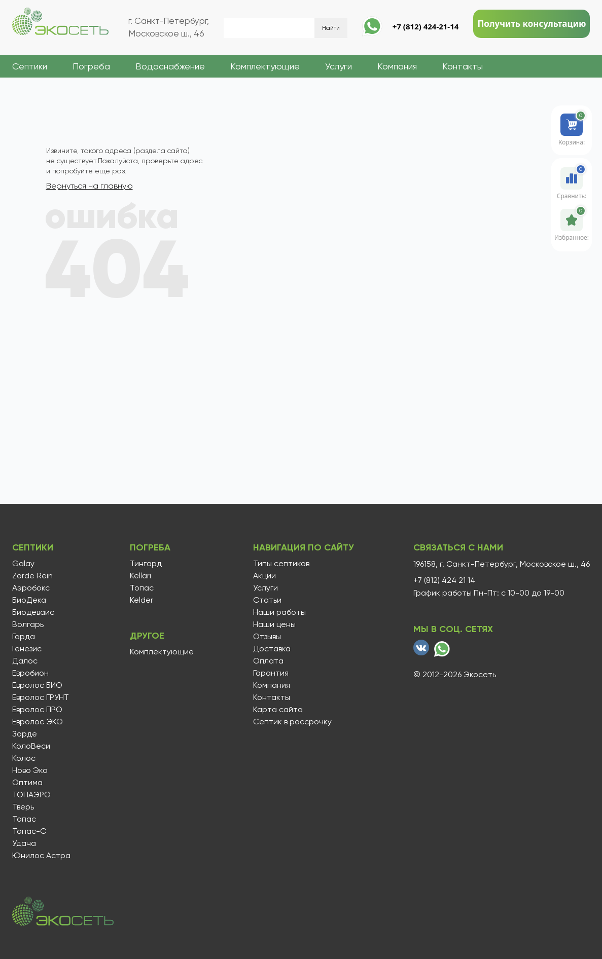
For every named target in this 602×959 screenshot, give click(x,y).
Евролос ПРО (37, 710)
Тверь (23, 807)
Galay (23, 564)
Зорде (24, 734)
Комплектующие (265, 66)
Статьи (267, 600)
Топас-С (29, 831)
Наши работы (279, 612)
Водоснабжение (170, 66)
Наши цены (274, 624)
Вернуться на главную (89, 186)
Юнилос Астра (41, 856)
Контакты (462, 66)
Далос (25, 661)
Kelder (141, 600)
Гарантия (271, 673)
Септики (29, 66)
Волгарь (28, 624)
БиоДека (29, 600)
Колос (24, 758)
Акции (264, 576)
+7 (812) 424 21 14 (444, 580)
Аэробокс (31, 588)
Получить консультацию (531, 23)
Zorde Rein (32, 576)
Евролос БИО (37, 685)
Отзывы (267, 637)
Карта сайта (278, 710)
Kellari (140, 576)
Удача (24, 843)
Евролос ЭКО (37, 722)
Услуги (338, 66)
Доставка (272, 649)
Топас (24, 819)
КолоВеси (31, 746)
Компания (397, 66)
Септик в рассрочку (292, 722)
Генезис (27, 649)
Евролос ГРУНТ (40, 697)
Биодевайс (33, 612)
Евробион (30, 673)
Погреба (91, 66)
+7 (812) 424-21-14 (426, 26)
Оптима (27, 783)
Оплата (268, 661)
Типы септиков (281, 564)
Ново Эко (30, 770)
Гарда (23, 637)
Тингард (146, 564)
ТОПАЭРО (31, 795)
